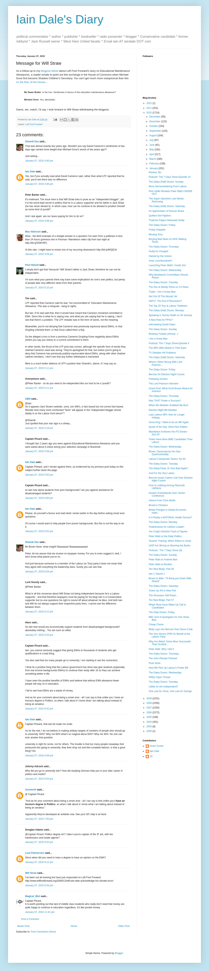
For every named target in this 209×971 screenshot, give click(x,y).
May (152, 149)
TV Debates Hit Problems (162, 352)
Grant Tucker (157, 746)
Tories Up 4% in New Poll (162, 590)
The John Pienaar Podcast (163, 658)
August (153, 135)
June (152, 144)
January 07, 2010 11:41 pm (39, 912)
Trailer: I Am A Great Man (162, 291)
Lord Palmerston (34, 853)
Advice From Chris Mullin (162, 500)
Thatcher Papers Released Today (166, 220)
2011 (150, 108)
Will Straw (31, 873)
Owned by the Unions (160, 256)
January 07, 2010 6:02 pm (39, 531)
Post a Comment (30, 919)
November (155, 121)
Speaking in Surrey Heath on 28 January (170, 315)
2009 (150, 698)
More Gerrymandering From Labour (168, 186)
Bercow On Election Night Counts (166, 374)
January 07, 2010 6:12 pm (39, 611)
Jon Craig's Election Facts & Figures (168, 531)
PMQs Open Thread (159, 677)
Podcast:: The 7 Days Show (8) (165, 550)
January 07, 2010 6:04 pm (39, 571)
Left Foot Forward (33, 124)
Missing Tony (156, 234)
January (154, 168)
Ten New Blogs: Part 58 (161, 569)
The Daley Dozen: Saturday (163, 586)
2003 (150, 726)
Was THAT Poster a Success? (165, 400)
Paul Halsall (32, 265)
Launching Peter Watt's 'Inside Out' (167, 265)
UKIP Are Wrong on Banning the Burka (169, 545)
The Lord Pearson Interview (163, 383)
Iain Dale (30, 171)
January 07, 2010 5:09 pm (39, 254)
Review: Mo (155, 172)
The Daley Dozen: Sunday (163, 329)
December (155, 116)
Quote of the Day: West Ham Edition (168, 426)
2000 (150, 731)
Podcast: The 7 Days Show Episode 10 (170, 177)
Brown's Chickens (158, 505)
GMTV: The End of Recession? (165, 301)
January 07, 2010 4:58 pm (39, 220)
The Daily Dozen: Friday (162, 612)
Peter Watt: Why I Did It (161, 649)
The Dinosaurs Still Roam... (163, 595)
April (152, 154)
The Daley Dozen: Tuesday (163, 282)
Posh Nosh (155, 663)
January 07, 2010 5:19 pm (39, 428)
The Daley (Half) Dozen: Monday (166, 310)
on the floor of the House (30, 82)
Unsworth (30, 789)
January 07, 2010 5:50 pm (39, 474)
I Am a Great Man (158, 338)
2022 (150, 103)
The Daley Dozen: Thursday (164, 246)
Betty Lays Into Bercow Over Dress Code (171, 629)
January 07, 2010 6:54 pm (39, 778)
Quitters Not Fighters (160, 215)
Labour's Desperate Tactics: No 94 (167, 459)
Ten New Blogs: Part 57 (161, 600)
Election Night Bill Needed (163, 410)
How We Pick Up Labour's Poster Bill (168, 667)
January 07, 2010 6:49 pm (39, 755)
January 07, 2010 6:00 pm (39, 498)
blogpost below (49, 70)
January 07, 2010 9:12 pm (39, 862)
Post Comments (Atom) (43, 931)
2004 (150, 721)
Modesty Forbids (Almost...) (163, 333)
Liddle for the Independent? (163, 686)
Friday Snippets (157, 229)
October (154, 126)
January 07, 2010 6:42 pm (39, 708)
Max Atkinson (33, 231)
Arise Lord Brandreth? (160, 260)
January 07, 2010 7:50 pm (39, 818)
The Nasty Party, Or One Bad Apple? (168, 468)
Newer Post (23, 926)
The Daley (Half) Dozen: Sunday (166, 181)
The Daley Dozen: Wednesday (165, 270)
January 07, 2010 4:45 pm (39, 160)
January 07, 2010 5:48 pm (39, 451)
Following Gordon (158, 379)
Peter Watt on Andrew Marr (163, 559)
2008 (150, 703)
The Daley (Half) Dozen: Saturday (167, 206)
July (151, 140)
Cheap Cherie (156, 624)
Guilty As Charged (158, 251)
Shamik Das (32, 141)
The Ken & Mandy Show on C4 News (169, 287)
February (154, 163)
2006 (150, 712)
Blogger (119, 953)
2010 (150, 112)
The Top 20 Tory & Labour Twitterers (168, 305)
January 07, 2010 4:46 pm (39, 184)
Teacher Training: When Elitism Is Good (170, 541)
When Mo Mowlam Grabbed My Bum (168, 405)
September (155, 130)
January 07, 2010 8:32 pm (39, 842)
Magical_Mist (32, 896)
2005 (150, 717)
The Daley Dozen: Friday (162, 225)
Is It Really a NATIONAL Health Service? (170, 517)
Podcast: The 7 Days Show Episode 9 (169, 343)
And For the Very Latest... (162, 473)
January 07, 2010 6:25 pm (39, 635)
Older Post (124, 926)
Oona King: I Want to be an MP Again (169, 422)
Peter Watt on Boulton (160, 564)
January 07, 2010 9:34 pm (39, 885)
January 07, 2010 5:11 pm (39, 368)
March (153, 159)
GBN (28, 398)
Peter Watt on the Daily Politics (165, 536)
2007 (150, 707)
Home (74, 926)
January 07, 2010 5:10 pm (39, 287)
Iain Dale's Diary (59, 19)
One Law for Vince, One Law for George (170, 691)
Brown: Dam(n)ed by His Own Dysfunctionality (165, 453)
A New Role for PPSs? (161, 319)
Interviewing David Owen (162, 324)
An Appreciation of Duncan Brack (166, 211)
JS (151, 756)
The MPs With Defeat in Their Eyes (167, 348)
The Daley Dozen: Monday (163, 522)
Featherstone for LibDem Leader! (166, 526)
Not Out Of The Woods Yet (163, 296)
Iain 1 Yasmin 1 (157, 573)
